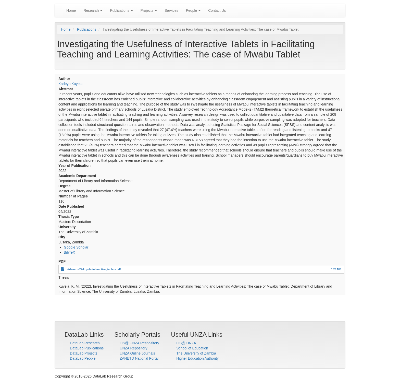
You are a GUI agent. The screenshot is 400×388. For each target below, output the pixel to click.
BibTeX (69, 252)
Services (171, 10)
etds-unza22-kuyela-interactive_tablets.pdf (94, 269)
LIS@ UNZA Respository (139, 343)
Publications (121, 10)
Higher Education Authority (197, 358)
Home (71, 10)
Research (92, 10)
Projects (149, 10)
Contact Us (217, 10)
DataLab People (82, 358)
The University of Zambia (196, 353)
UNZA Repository (133, 348)
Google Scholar (76, 247)
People (193, 10)
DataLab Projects (83, 353)
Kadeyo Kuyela (70, 84)
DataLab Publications (87, 348)
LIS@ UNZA (186, 343)
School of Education (192, 348)
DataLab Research (85, 343)
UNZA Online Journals (137, 353)
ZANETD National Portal (139, 358)
